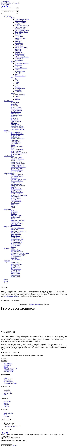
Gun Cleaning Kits (16, 110)
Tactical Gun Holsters (17, 126)
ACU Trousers (19, 58)
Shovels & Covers (16, 201)
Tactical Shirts (19, 46)
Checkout (14, 445)
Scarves (13, 247)
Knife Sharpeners (16, 151)
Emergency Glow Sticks (18, 185)
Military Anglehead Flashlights (20, 253)
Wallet (13, 218)
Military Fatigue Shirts (21, 47)
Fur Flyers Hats (15, 232)
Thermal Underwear (20, 22)
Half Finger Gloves (16, 264)
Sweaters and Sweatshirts (22, 25)
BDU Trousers (19, 60)
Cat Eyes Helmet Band (17, 228)
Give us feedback (35, 304)
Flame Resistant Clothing (22, 19)
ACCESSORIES (9, 370)
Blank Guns (14, 105)
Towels (13, 207)
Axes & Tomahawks (17, 146)
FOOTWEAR (8, 363)
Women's (13, 61)
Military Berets (15, 236)
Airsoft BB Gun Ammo (17, 159)
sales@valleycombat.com (13, 426)
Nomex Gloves (15, 270)
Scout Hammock (16, 200)
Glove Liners (15, 262)
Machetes (14, 148)
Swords (13, 145)
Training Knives (15, 143)
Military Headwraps (16, 240)
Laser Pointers (15, 113)
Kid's (12, 77)
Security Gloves (15, 273)
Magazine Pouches (16, 115)
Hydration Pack (15, 217)
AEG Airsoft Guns (16, 157)
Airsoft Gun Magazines (17, 165)
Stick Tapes (14, 204)
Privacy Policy (8, 393)
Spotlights (14, 258)
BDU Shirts (18, 50)
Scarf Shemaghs (15, 245)
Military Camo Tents (17, 192)
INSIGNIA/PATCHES (10, 368)
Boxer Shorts (18, 33)
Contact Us (12, 3)
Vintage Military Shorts (21, 32)
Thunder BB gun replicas (11, 296)
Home (2, 3)
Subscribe (4, 360)
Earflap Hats (14, 229)
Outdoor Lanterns (16, 256)
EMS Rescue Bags (16, 215)
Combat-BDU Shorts (21, 38)
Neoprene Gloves (16, 269)
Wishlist (6, 3)
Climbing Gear (15, 182)
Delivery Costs (8, 381)
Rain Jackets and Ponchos (22, 30)
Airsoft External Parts (17, 162)
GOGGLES (7, 365)
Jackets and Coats (20, 28)
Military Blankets (16, 190)
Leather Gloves (15, 267)
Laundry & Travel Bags (18, 220)
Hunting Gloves (15, 265)
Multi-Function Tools (17, 149)
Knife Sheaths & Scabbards (19, 152)
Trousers (17, 87)
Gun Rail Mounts (16, 112)
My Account (7, 401)
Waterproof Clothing (20, 21)
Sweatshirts (18, 90)
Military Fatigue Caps (17, 239)
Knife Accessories (16, 154)
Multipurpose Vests (20, 27)
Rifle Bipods (14, 119)
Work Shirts (18, 41)
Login (2, 1)
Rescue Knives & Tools (17, 138)
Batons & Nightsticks (17, 174)
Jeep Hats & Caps (16, 234)
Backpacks (14, 211)
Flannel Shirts (18, 43)
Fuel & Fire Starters (16, 189)
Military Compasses (16, 193)
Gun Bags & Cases (16, 109)
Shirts (16, 85)
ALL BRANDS (8, 371)
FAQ (5, 394)
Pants (16, 98)
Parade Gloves (15, 272)
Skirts (16, 66)
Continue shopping (6, 445)
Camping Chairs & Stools (18, 179)
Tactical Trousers (19, 55)
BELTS (6, 367)
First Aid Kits (15, 187)
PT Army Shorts (19, 36)
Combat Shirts (19, 44)
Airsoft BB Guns (16, 160)
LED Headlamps (16, 250)
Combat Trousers (19, 54)
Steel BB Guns (15, 124)
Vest (16, 79)
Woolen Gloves (15, 276)
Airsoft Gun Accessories (18, 163)
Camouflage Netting (17, 176)
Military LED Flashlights (18, 254)
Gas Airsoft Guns (16, 171)
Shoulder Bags (15, 221)
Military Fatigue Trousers (22, 57)
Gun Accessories (16, 107)
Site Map (6, 406)
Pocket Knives (15, 137)
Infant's (13, 93)
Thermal (17, 80)
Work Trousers (19, 52)
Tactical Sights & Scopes (18, 129)
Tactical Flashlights (16, 259)
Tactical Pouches (16, 225)
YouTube (6, 416)
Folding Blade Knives (17, 134)
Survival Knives (15, 140)
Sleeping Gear (15, 203)
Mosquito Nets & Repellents (19, 195)
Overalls (17, 74)
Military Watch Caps (17, 242)
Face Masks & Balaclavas (18, 231)
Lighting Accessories (17, 251)
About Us (7, 390)
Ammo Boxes (15, 102)
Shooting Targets (16, 121)
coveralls (17, 24)
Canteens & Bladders (17, 181)
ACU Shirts (18, 49)
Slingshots (14, 123)
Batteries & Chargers (17, 170)
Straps (13, 206)
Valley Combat (5, 4)
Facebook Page (8, 413)
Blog (5, 414)
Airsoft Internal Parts (17, 168)
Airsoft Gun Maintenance (18, 167)
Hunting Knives (15, 135)
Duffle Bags (14, 212)
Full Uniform (18, 91)
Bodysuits (17, 99)
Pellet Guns (14, 118)
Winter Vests (18, 65)
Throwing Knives (16, 141)
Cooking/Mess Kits (16, 184)
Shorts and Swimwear (21, 68)
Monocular (14, 116)
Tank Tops (17, 72)
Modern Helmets (16, 243)
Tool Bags (14, 214)
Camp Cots (14, 178)
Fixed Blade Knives (16, 132)
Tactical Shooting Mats (17, 127)
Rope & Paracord (16, 198)
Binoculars (14, 104)
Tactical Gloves (15, 275)
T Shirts (17, 39)
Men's (13, 17)
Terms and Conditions (10, 383)
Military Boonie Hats (17, 237)
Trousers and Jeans (20, 76)
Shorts (16, 83)
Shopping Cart (8, 378)
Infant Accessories (20, 94)
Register (6, 1)
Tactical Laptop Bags (17, 223)
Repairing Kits (15, 196)
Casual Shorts (18, 35)
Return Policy (8, 380)
